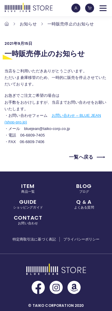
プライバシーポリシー (81, 239)
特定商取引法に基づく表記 (34, 239)
